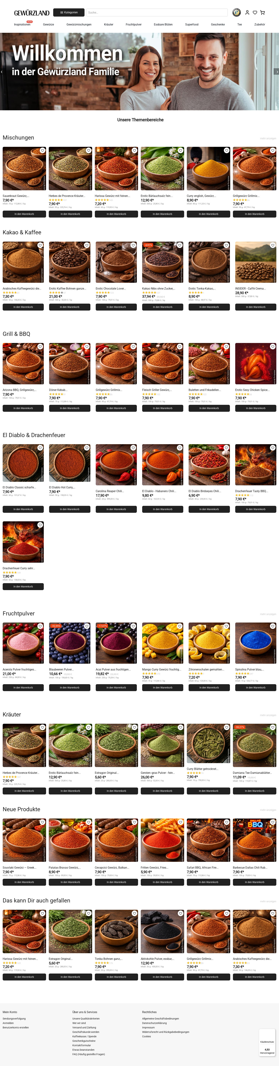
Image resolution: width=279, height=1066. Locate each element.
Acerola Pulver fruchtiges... (19, 669)
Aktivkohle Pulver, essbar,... (157, 959)
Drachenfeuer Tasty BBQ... (251, 491)
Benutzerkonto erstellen (16, 1027)
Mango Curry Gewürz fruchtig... (161, 669)
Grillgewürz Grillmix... (246, 196)
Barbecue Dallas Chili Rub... (250, 867)
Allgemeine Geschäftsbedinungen (160, 1018)
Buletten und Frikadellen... (205, 390)
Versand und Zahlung (84, 1027)
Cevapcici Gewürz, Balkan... (112, 867)
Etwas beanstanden (83, 1049)
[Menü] (273, 1031)
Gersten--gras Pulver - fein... (158, 773)
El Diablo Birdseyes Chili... (205, 491)
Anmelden (8, 1023)
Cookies (146, 1036)
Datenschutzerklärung (154, 1023)
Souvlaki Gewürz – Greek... (19, 867)
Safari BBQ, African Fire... (203, 867)
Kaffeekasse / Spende (84, 1036)
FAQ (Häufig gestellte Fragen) (88, 1054)
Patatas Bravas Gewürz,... (65, 867)
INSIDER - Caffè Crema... (250, 288)
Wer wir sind (79, 1023)
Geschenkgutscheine (83, 1040)
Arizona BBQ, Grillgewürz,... (19, 390)
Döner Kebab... (58, 390)
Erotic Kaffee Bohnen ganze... (67, 288)
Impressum (148, 1027)
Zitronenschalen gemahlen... (206, 669)
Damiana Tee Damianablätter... (252, 773)
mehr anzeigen (268, 138)
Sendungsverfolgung (14, 1018)
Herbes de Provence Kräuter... (67, 196)
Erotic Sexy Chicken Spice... (252, 390)
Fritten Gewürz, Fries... (154, 867)
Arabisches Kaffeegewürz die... (22, 288)
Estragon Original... (107, 773)
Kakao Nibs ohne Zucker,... (158, 288)
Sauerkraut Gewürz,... (16, 196)
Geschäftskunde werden (85, 1032)
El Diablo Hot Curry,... (62, 487)
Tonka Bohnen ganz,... (109, 959)
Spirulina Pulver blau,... (249, 669)
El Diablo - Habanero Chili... (159, 491)
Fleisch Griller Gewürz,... (157, 390)
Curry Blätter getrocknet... (202, 769)
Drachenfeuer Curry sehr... (19, 568)
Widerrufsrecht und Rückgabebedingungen (165, 1032)
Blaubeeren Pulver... (61, 669)
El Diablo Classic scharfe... (19, 487)
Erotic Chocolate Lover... (111, 288)
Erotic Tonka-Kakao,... (202, 288)
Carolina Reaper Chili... (110, 491)
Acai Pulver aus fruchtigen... (113, 669)
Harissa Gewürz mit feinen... (112, 196)
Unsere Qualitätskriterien (86, 1018)
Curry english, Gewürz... (201, 196)
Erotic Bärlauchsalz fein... (157, 196)
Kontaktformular (81, 1045)
